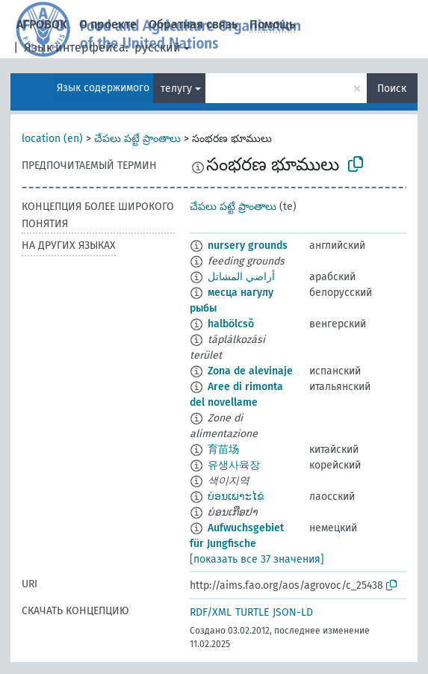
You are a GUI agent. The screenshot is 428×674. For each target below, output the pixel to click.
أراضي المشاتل (241, 276)
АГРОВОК (41, 24)
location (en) (52, 138)
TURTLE (252, 612)
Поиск (391, 88)
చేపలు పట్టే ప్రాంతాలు (137, 138)
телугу (176, 88)
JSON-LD (293, 612)
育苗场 (223, 449)
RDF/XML (211, 612)
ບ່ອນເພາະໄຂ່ (236, 496)
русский (157, 47)
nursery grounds (248, 245)
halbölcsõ (231, 324)
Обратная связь (193, 24)
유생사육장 (234, 465)
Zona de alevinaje (250, 371)
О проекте (108, 24)
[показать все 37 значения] (257, 559)
